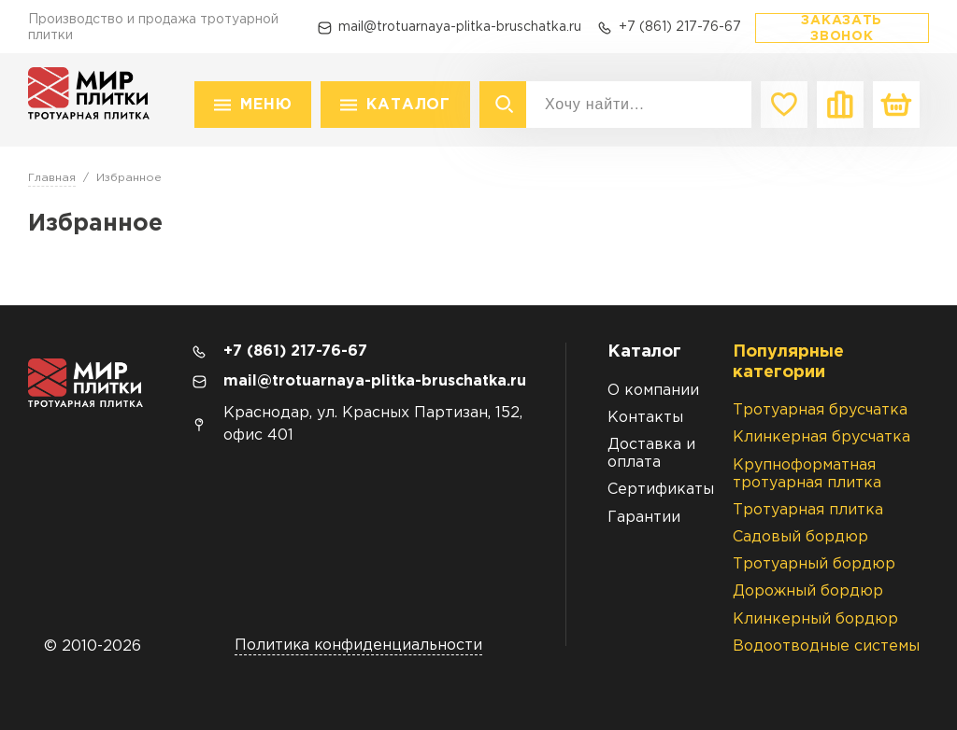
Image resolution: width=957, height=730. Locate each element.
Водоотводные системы (826, 646)
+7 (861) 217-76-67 (680, 27)
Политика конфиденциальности (358, 646)
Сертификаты (660, 490)
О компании (653, 391)
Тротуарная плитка (808, 510)
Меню (266, 105)
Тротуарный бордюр (814, 564)
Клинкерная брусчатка (821, 437)
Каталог (408, 105)
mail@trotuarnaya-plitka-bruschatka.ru (459, 27)
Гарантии (643, 518)
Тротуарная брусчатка (820, 410)
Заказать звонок (841, 28)
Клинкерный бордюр (815, 619)
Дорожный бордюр (808, 591)
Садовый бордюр (800, 537)
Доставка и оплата (651, 454)
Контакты (645, 418)
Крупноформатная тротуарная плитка (807, 474)
